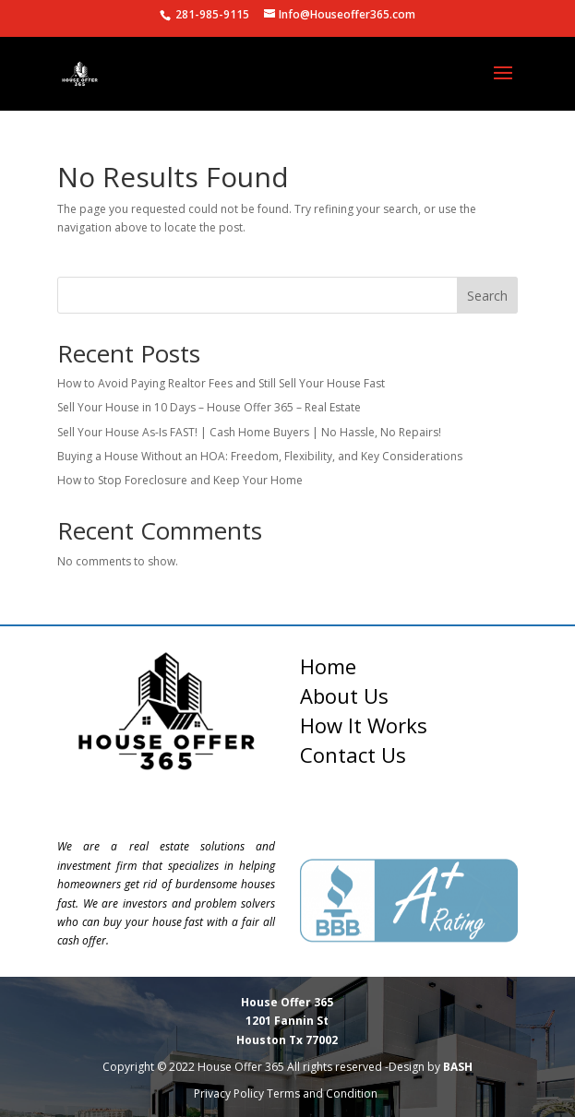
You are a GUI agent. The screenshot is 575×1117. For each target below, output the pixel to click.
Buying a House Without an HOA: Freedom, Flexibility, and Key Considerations (259, 456)
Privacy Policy (229, 1093)
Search (487, 295)
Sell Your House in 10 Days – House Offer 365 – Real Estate (209, 407)
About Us (344, 695)
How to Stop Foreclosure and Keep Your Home (180, 480)
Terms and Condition (323, 1093)
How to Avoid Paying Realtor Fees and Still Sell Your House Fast (221, 383)
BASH (458, 1067)
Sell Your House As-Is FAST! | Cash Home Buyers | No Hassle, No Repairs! (249, 432)
